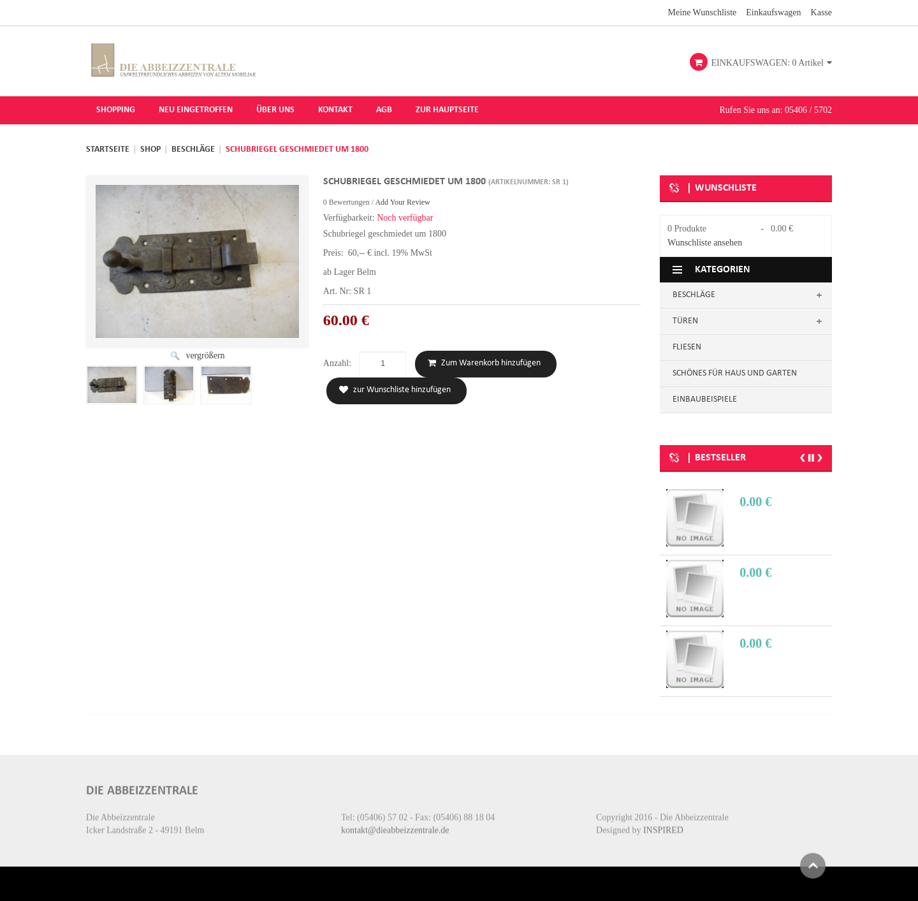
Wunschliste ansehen (704, 242)
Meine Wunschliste (702, 12)
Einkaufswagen (773, 12)
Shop (150, 149)
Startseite (107, 149)
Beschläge (193, 149)
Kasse (821, 12)
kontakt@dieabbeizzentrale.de (395, 821)
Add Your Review (402, 200)
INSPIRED (663, 821)
